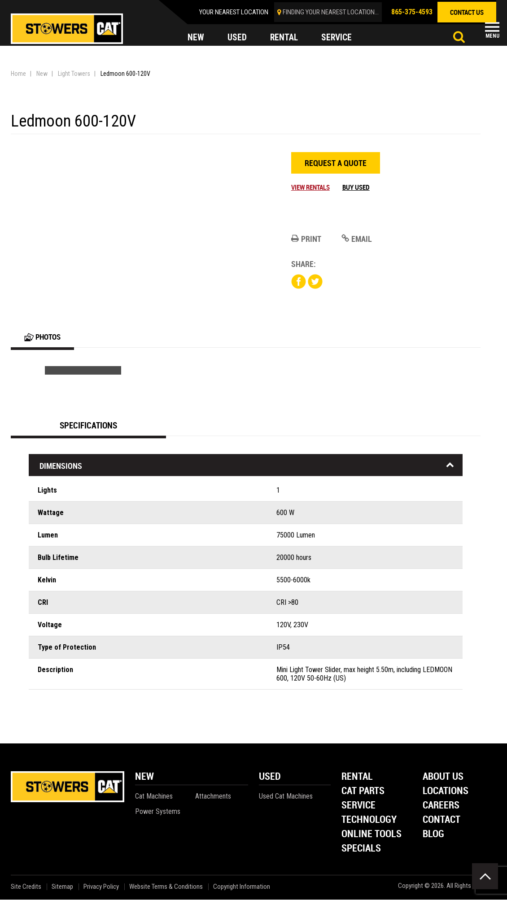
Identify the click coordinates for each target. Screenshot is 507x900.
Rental (357, 777)
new (196, 37)
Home (18, 73)
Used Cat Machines (286, 796)
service (338, 37)
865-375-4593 (412, 12)
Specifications (88, 425)
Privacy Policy (101, 887)
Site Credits (26, 887)
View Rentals (310, 187)
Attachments (213, 796)
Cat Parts (363, 791)
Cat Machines (154, 796)
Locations (445, 791)
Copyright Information (241, 887)
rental (284, 37)
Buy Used (356, 187)
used (237, 37)
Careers (441, 806)
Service (358, 806)
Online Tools (371, 834)
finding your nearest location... (331, 12)
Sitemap (62, 887)
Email (356, 238)
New (42, 73)
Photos (43, 337)
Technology (369, 820)
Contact (441, 820)
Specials (361, 849)
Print (306, 238)
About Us (443, 777)
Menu (492, 36)
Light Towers (74, 73)
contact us (467, 12)
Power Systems (157, 812)
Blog (433, 834)
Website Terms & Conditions (166, 887)
